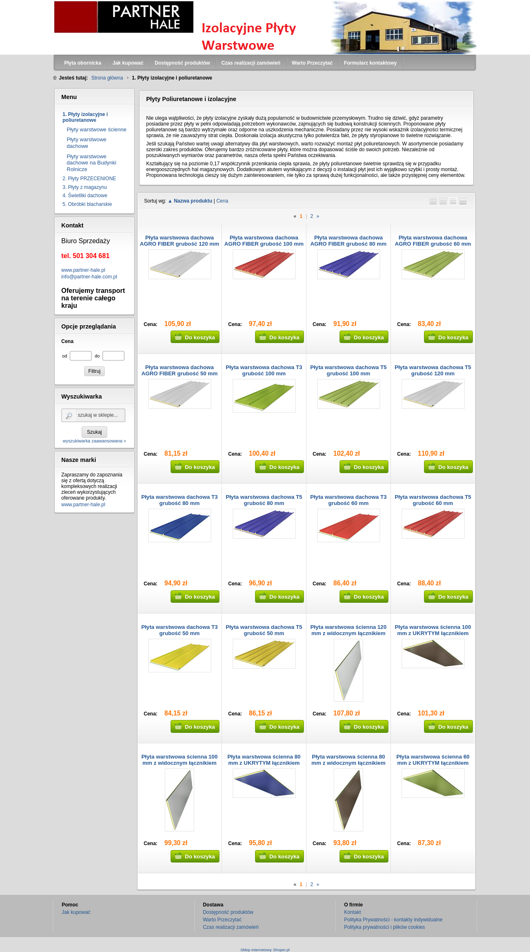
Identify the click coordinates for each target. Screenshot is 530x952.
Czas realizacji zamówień (231, 927)
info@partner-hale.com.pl (89, 277)
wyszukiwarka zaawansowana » (94, 440)
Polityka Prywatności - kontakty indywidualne (393, 920)
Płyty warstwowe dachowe (86, 142)
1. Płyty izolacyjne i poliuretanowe (85, 117)
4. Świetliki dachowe (85, 195)
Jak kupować (76, 912)
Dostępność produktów (228, 912)
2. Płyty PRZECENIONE (89, 178)
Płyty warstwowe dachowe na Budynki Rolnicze (91, 162)
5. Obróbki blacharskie (87, 204)
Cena (222, 201)
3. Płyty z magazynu (85, 187)
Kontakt (352, 912)
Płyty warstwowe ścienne (97, 129)
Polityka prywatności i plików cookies (384, 927)
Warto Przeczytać (222, 920)
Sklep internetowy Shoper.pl (265, 949)
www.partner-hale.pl (83, 270)
